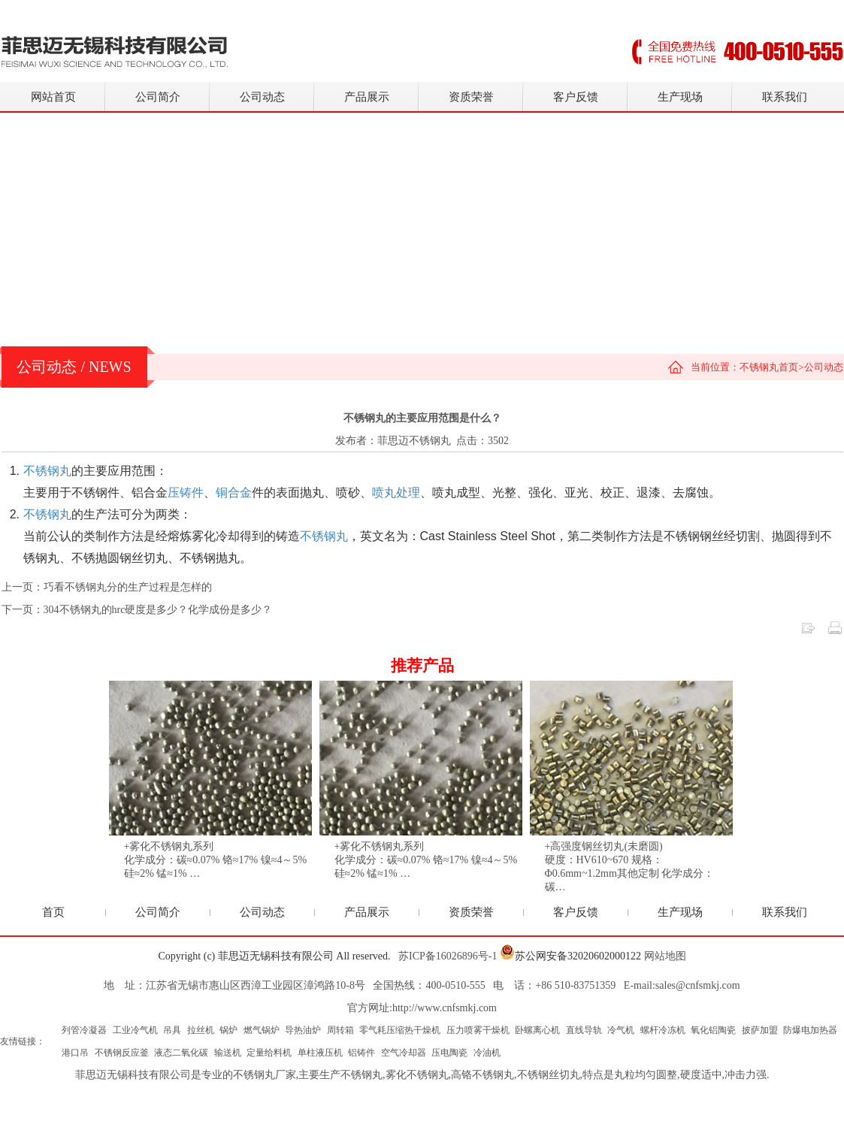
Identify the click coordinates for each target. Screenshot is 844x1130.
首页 (53, 912)
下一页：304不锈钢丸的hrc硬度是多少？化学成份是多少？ (137, 609)
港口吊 (75, 1052)
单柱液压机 (320, 1052)
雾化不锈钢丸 (417, 1074)
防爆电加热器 (810, 1030)
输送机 (227, 1052)
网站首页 (53, 97)
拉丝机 (200, 1030)
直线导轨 (584, 1030)
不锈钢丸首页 (769, 367)
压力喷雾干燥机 (478, 1030)
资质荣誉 (471, 97)
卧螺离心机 (537, 1030)
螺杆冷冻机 (662, 1030)
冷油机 (487, 1052)
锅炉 (228, 1030)
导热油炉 (303, 1030)
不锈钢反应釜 (122, 1052)
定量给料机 (269, 1052)
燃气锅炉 (262, 1030)
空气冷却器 (403, 1052)
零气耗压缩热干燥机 (399, 1030)
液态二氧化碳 (181, 1052)
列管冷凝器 (84, 1030)
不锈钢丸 (361, 1074)
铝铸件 (361, 1052)
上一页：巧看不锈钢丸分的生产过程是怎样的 (107, 587)
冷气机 (620, 1030)
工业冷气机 (135, 1030)
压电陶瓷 (449, 1052)
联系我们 (784, 97)
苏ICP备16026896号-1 (447, 956)
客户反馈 (575, 97)
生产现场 (680, 97)
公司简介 (157, 97)
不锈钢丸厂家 (264, 1074)
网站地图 (665, 956)
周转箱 (340, 1030)
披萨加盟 (760, 1030)
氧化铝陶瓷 (713, 1030)
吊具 (172, 1030)
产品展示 (366, 97)
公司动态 (262, 97)
